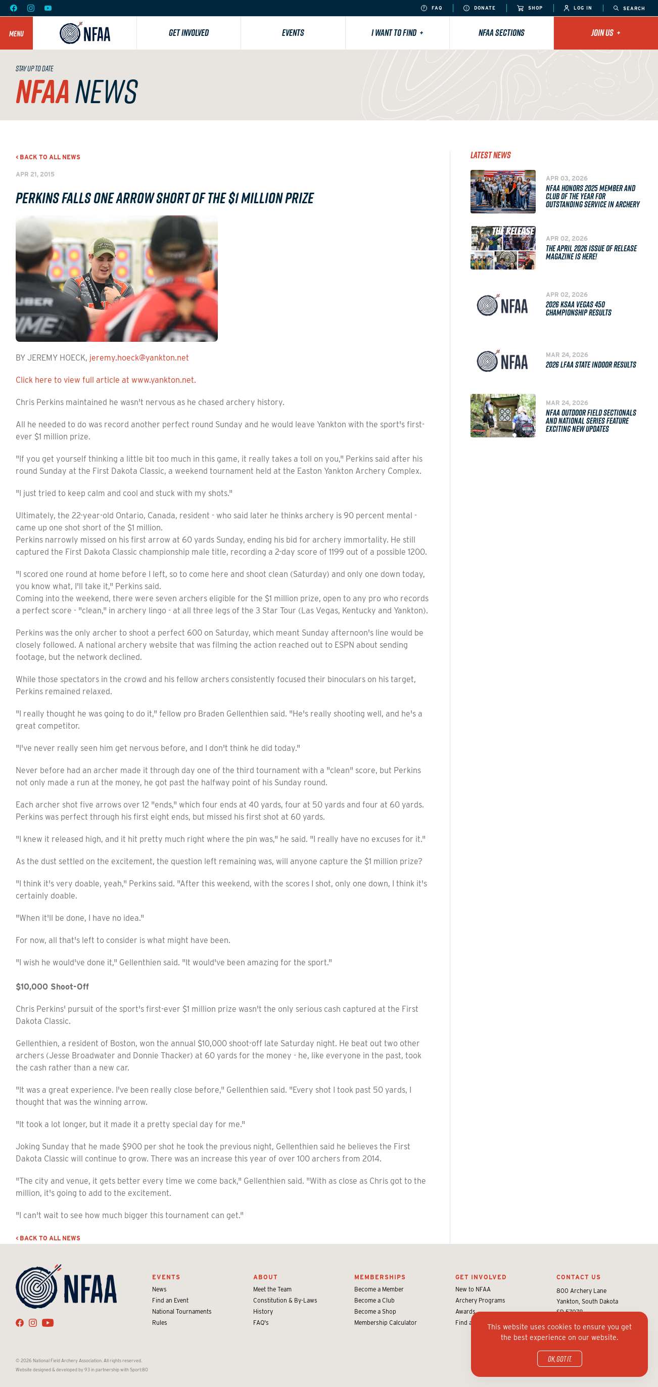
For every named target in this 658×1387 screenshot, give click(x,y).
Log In (578, 8)
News (159, 1289)
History (263, 1311)
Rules (159, 1322)
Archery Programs (480, 1300)
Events (293, 32)
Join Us (606, 32)
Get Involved (189, 32)
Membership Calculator (385, 1322)
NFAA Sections (502, 32)
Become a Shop (375, 1311)
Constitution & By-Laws (285, 1300)
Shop (530, 8)
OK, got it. (560, 1359)
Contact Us (578, 1277)
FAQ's (261, 1322)
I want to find (397, 32)
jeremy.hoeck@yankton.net (139, 358)
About (265, 1277)
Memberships (380, 1277)
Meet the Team (272, 1289)
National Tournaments (182, 1311)
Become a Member (379, 1289)
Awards (465, 1311)
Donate (479, 8)
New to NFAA (473, 1289)
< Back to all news (48, 157)
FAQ (431, 8)
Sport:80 (139, 1369)
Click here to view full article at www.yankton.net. (106, 380)
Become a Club (374, 1300)
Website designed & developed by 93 (53, 1369)
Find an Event (170, 1300)
